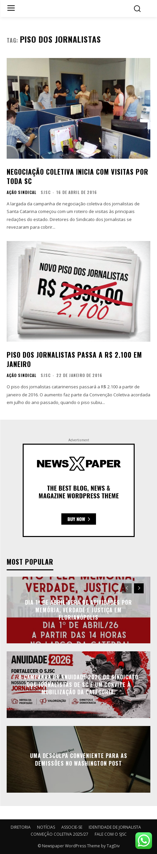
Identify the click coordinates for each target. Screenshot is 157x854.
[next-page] (139, 588)
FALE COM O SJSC (111, 834)
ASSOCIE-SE (71, 827)
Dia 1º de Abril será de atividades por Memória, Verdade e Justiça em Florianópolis (78, 610)
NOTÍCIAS (46, 827)
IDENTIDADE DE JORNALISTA (115, 827)
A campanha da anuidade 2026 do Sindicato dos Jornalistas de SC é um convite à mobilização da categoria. (78, 684)
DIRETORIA (21, 827)
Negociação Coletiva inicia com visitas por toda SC (77, 176)
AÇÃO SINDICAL (21, 192)
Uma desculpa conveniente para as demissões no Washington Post (78, 759)
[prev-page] (127, 588)
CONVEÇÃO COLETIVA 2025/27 (59, 834)
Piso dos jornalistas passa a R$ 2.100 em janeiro (74, 359)
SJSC (46, 192)
